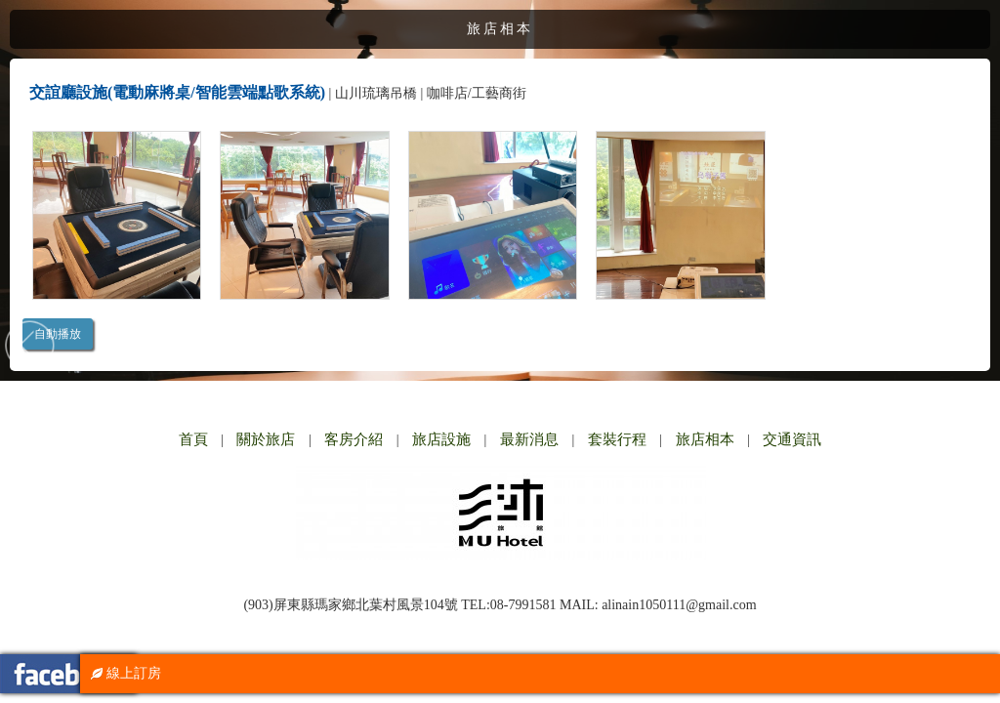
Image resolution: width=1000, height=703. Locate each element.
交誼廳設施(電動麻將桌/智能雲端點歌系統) (177, 92)
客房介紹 (353, 439)
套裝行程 (617, 439)
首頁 (193, 439)
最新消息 (529, 439)
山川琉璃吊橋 (376, 93)
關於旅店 (265, 439)
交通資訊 (792, 439)
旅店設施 (441, 439)
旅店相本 (705, 439)
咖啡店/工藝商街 (476, 93)
